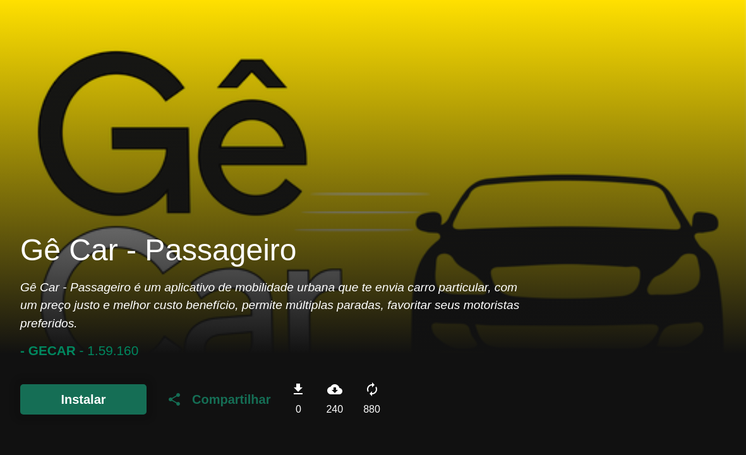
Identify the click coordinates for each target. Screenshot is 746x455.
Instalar (83, 399)
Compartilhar (218, 399)
